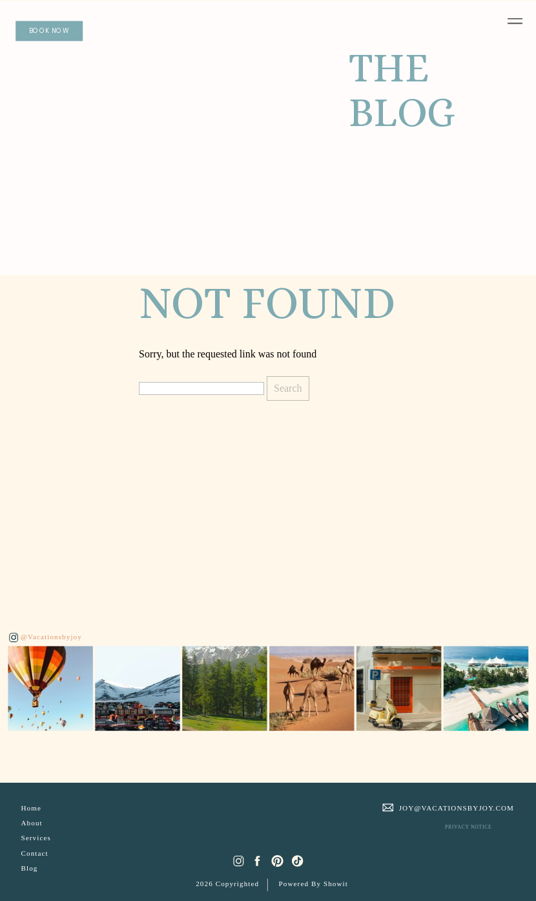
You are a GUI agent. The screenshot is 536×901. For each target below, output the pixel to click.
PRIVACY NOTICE (468, 826)
